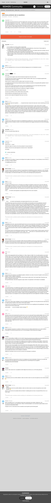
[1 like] (10, 152)
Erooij (6, 65)
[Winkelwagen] (47, 2)
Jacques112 (7, 141)
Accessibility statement (34, 418)
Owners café (17, 10)
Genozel (6, 400)
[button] (1, 6)
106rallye (7, 336)
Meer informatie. (28, 495)
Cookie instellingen (25, 418)
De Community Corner (10, 10)
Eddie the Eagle (8, 168)
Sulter (6, 286)
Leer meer (8, 2)
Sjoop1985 (7, 44)
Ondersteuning (13, 2)
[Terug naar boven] (49, 417)
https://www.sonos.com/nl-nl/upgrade (11, 361)
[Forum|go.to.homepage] (12, 6)
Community (3, 10)
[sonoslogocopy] (25, 2)
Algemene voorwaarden (17, 418)
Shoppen (3, 2)
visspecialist (7, 20)
